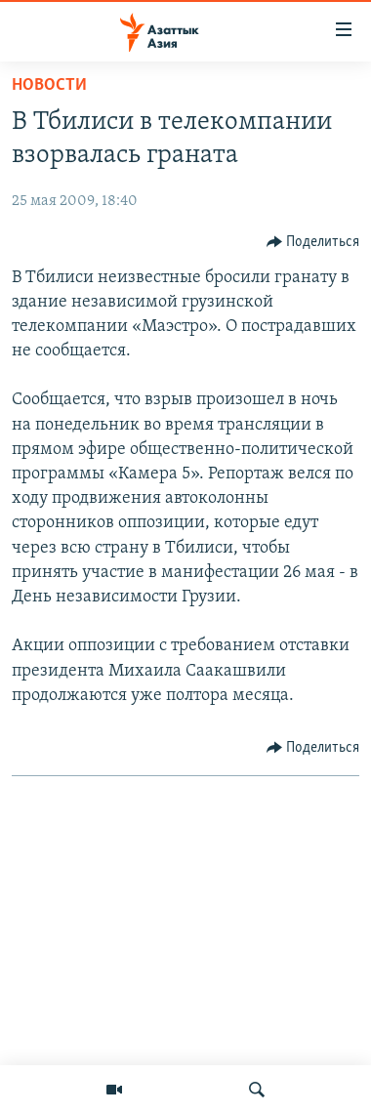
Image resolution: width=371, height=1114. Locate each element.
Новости (49, 85)
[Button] (313, 242)
